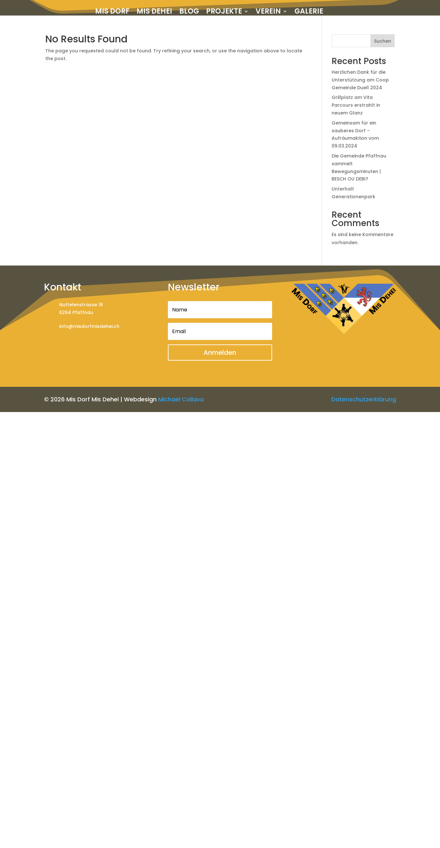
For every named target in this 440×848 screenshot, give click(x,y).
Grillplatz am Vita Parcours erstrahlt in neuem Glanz (356, 105)
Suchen (382, 41)
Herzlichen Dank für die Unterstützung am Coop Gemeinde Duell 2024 (360, 80)
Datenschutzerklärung (363, 399)
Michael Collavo (181, 399)
